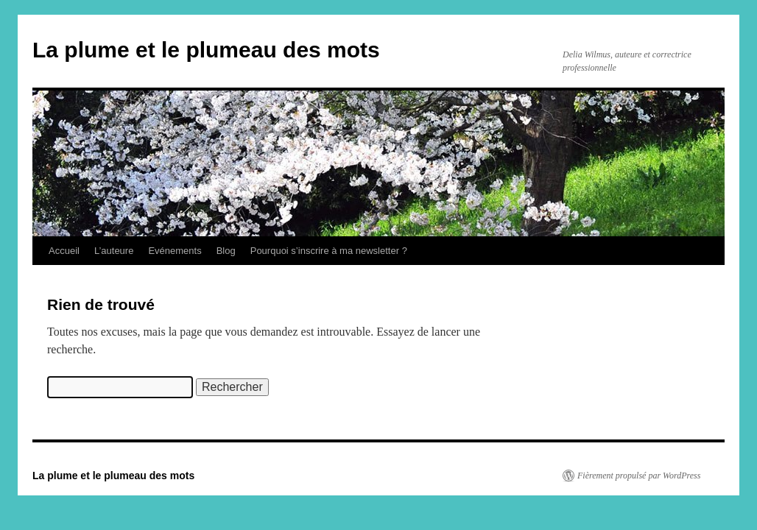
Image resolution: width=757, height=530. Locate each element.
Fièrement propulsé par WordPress (638, 475)
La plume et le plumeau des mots (206, 50)
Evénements (174, 250)
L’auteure (114, 250)
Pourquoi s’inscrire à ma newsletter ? (328, 250)
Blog (226, 250)
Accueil (64, 250)
